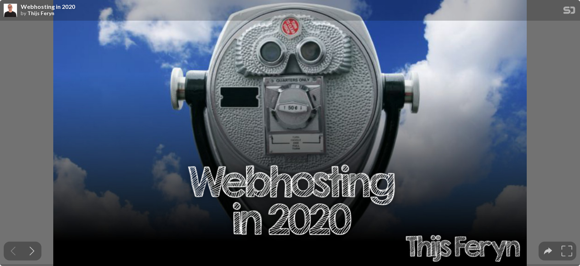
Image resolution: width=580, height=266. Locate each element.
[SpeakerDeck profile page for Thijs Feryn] (10, 11)
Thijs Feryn (40, 13)
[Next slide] (32, 251)
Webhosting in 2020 (48, 7)
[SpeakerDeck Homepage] (569, 11)
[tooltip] (548, 251)
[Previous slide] (13, 251)
